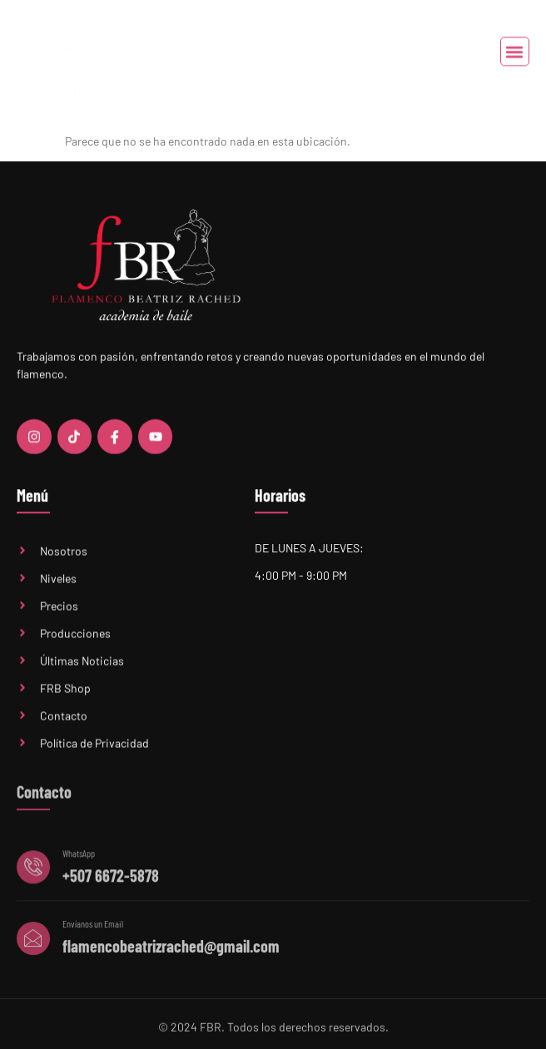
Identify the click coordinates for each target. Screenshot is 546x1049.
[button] (514, 52)
